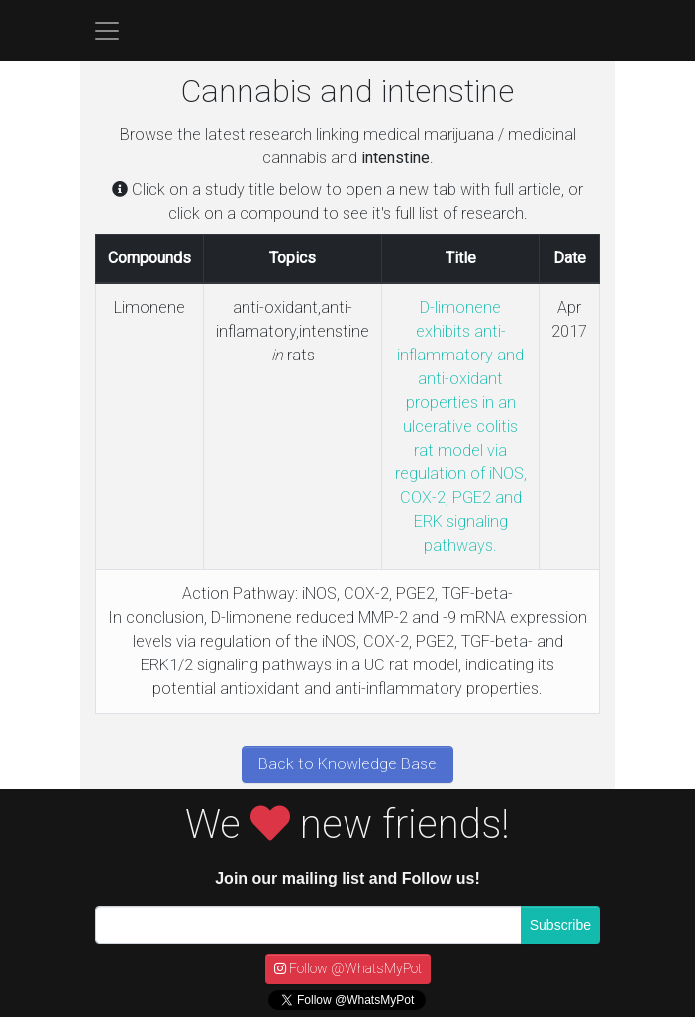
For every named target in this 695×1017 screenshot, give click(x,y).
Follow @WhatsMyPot (348, 968)
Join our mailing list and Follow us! (347, 878)
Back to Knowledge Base (347, 764)
